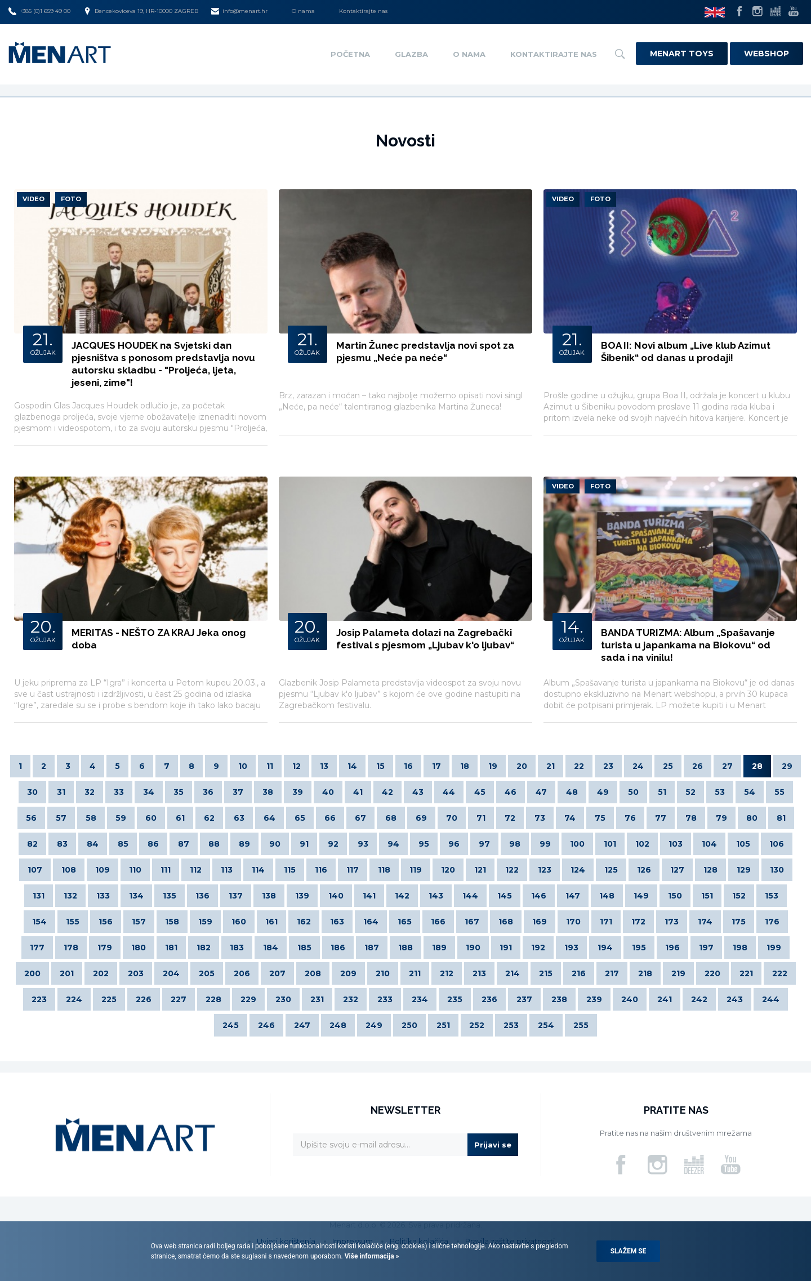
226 (143, 999)
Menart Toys (682, 53)
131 (38, 896)
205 (207, 973)
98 (514, 844)
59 (120, 818)
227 (178, 999)
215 (545, 973)
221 (746, 973)
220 (712, 973)
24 (638, 766)
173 (672, 922)
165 (405, 922)
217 (612, 973)
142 (402, 896)
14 (352, 766)
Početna (350, 54)
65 (300, 818)
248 (337, 1025)
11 (269, 766)
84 (93, 844)
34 (148, 792)
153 (771, 896)
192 (538, 947)
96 (454, 844)
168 (505, 922)
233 (385, 999)
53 (720, 792)
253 (511, 1025)
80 (751, 818)
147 (572, 896)
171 (606, 922)
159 (205, 922)
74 (570, 818)
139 (302, 896)
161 (271, 922)
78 (691, 818)
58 (91, 818)
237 (524, 999)
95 (423, 844)
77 (660, 818)
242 (699, 999)
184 (270, 947)
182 (204, 947)
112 (196, 870)
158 (172, 922)
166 (438, 922)
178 (71, 947)
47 (541, 792)
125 (611, 870)
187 (371, 947)
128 (710, 870)
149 (641, 896)
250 (409, 1025)
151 (707, 896)
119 (415, 870)
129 (744, 870)
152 (739, 896)
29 (787, 766)
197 (706, 947)
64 (269, 818)
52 (690, 792)
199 (774, 947)
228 (213, 999)
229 (248, 999)
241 (664, 999)
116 (321, 870)
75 (600, 818)
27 (727, 766)
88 (214, 844)
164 (370, 922)
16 (408, 766)
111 (166, 870)
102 (642, 844)
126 (644, 870)
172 (638, 922)
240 (629, 999)
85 (123, 844)
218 (645, 973)
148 (606, 896)
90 (274, 844)
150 (675, 896)
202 (101, 973)
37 (238, 792)
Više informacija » (371, 1256)
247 (302, 1025)
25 (668, 766)
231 (317, 999)
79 (721, 818)
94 (393, 844)
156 (106, 922)
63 (239, 818)
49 (603, 792)
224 (74, 999)
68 (390, 818)
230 (283, 999)
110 (135, 870)
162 (304, 922)
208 (313, 973)
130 (777, 870)
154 (39, 922)
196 (672, 947)
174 (705, 922)
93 (363, 844)
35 (178, 792)
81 (781, 818)
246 (266, 1025)
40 (328, 792)
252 (476, 1025)
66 (330, 818)
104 (709, 844)
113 (227, 870)
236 (489, 999)
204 (171, 973)
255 (581, 1025)
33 (119, 792)
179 (104, 947)
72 (510, 818)
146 (538, 896)
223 (39, 999)
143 (436, 896)
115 (290, 870)
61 (180, 818)
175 (739, 922)
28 (757, 766)
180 (138, 947)
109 (102, 870)
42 (387, 792)
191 (506, 947)
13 (324, 766)
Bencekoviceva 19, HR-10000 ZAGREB (140, 11)
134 (136, 896)
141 (369, 896)
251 (443, 1025)
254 (546, 1025)
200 (32, 973)
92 (333, 844)
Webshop (766, 53)
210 (383, 973)
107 (35, 870)
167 (472, 922)
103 (676, 844)
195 (639, 947)
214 (512, 973)
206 (242, 973)
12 (296, 766)
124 (578, 870)
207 (277, 973)
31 (61, 792)
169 (539, 922)
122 (512, 870)
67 (360, 818)
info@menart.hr (239, 11)
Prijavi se (492, 1144)
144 (470, 896)
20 (521, 766)
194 (605, 947)
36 (208, 792)
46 (510, 792)
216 (579, 973)
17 (436, 766)
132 (70, 896)
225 (109, 999)
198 (740, 947)
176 (772, 922)
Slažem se (629, 1251)
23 (608, 766)
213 (479, 973)
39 (297, 792)
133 (103, 896)
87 (183, 844)
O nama (303, 11)
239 (594, 999)
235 (454, 999)
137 (236, 896)
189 (439, 947)
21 (550, 766)
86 (153, 844)
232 (350, 999)
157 (139, 922)
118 (384, 870)
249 (374, 1025)
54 (749, 792)
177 (37, 947)
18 (464, 766)
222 (779, 973)
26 (697, 766)
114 (258, 870)
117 (352, 870)
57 (61, 818)
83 (62, 844)
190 (473, 947)
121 (480, 870)
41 (358, 792)
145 (504, 896)
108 (68, 870)
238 (559, 999)
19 (492, 766)
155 (72, 922)
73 (539, 818)
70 (451, 818)
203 (136, 973)
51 (662, 792)
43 (418, 792)
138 (269, 896)
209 (348, 973)
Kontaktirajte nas (363, 11)
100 (577, 844)
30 (32, 792)
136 (202, 896)
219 (678, 973)
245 (230, 1025)
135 (169, 896)
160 (238, 922)
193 (571, 947)
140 (336, 896)
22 (579, 766)
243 (735, 999)
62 (209, 818)
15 (380, 766)
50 (633, 792)
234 (420, 999)
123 (544, 870)
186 (338, 947)
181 (171, 947)
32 (89, 792)
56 (31, 818)
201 (67, 973)
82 (32, 844)
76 (630, 818)
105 (743, 844)
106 (776, 844)
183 (237, 947)
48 (572, 792)
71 (480, 818)
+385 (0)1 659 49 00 (39, 11)
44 (449, 792)
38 (267, 792)
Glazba (411, 54)
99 (545, 844)
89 (244, 844)
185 (304, 947)
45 (479, 792)
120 (448, 870)
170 (573, 922)
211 (415, 973)
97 (484, 844)
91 (304, 844)
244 (770, 999)
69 (421, 818)
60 (151, 818)
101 (610, 844)
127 (677, 870)
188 (405, 947)
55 (779, 792)
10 (242, 766)
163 (337, 922)
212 (446, 973)
